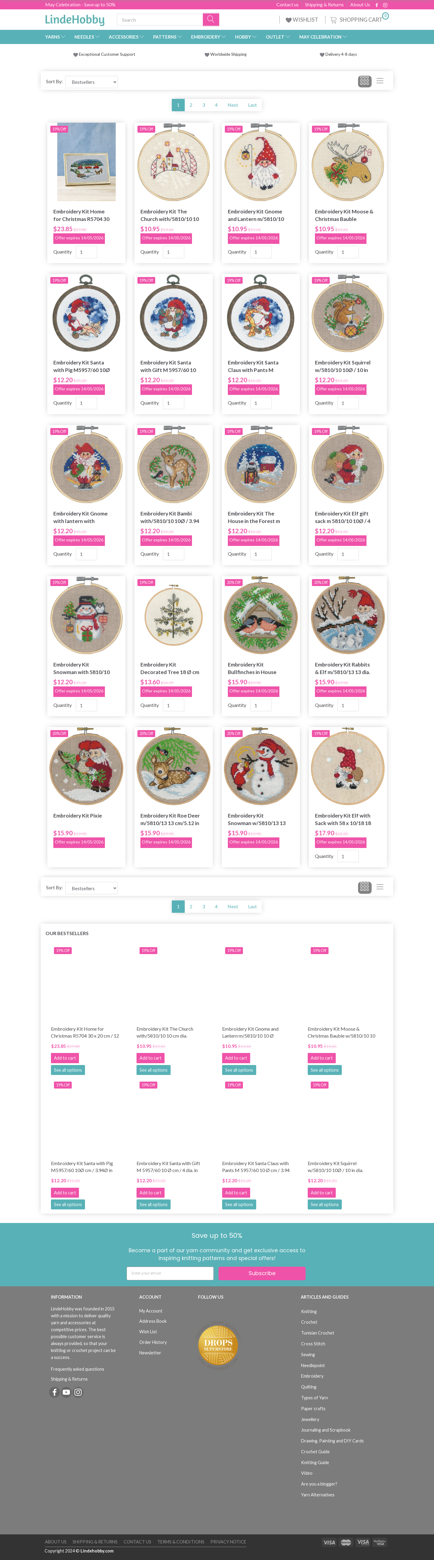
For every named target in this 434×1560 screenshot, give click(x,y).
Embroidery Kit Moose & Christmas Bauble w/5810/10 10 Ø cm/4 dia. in (344, 215)
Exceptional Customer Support (107, 54)
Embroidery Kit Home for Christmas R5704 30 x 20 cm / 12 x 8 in (81, 215)
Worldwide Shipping (226, 54)
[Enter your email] (170, 1273)
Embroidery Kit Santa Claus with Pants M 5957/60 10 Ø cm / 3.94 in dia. (255, 366)
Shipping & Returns (324, 4)
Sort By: (54, 81)
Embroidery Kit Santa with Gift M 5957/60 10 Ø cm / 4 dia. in (168, 366)
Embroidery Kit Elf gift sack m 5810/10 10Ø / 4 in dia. (342, 517)
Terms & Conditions (180, 1541)
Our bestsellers (67, 933)
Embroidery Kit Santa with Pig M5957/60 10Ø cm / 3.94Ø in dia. (81, 366)
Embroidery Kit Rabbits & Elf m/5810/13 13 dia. (342, 668)
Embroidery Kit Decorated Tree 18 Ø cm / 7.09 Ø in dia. (169, 668)
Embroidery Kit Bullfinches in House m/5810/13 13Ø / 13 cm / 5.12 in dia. (257, 668)
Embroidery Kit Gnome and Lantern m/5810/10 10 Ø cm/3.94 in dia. (256, 215)
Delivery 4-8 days (338, 54)
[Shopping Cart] (359, 19)
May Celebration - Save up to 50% (80, 4)
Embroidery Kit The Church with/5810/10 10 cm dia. (169, 215)
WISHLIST (302, 19)
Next (233, 105)
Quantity (63, 251)
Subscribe (262, 1273)
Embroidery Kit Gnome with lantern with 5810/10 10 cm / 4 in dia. (81, 517)
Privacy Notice (228, 1541)
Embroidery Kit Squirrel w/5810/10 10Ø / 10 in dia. (343, 366)
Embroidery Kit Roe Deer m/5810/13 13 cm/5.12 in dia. (170, 819)
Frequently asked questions (77, 1369)
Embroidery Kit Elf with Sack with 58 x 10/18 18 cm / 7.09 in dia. (343, 819)
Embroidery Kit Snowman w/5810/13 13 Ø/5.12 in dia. (257, 819)
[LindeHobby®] (74, 18)
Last (252, 105)
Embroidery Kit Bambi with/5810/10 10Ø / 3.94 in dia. (169, 517)
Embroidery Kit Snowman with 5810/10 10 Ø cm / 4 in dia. (81, 668)
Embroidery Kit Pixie (77, 815)
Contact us (287, 4)
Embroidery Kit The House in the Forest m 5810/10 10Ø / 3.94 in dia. (254, 517)
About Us (360, 4)
